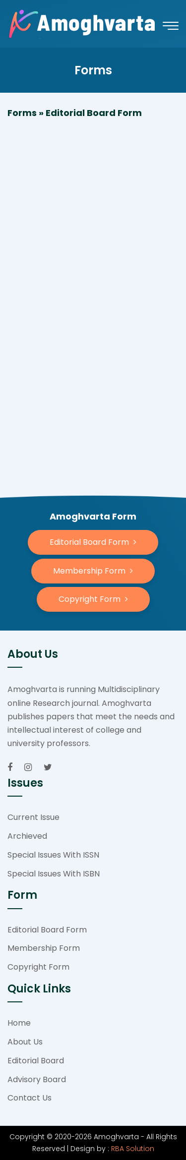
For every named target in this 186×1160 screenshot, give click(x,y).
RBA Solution (132, 1149)
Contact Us (29, 1097)
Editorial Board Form (47, 929)
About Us (25, 1041)
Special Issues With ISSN (53, 855)
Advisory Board (36, 1079)
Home (19, 1023)
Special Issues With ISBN (53, 873)
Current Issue (33, 817)
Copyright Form (38, 967)
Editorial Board (35, 1060)
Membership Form (43, 948)
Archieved (27, 836)
